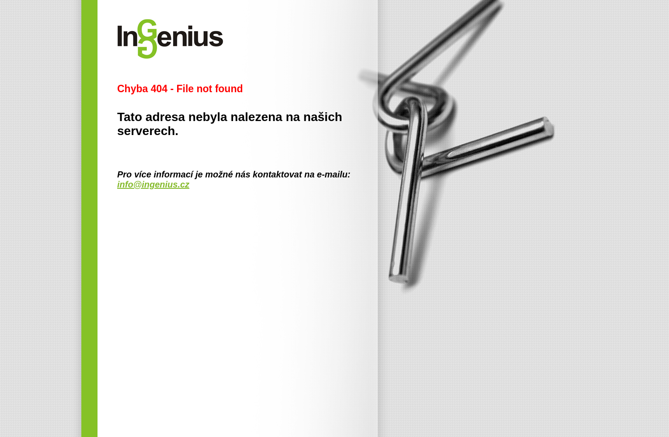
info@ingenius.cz (153, 184)
